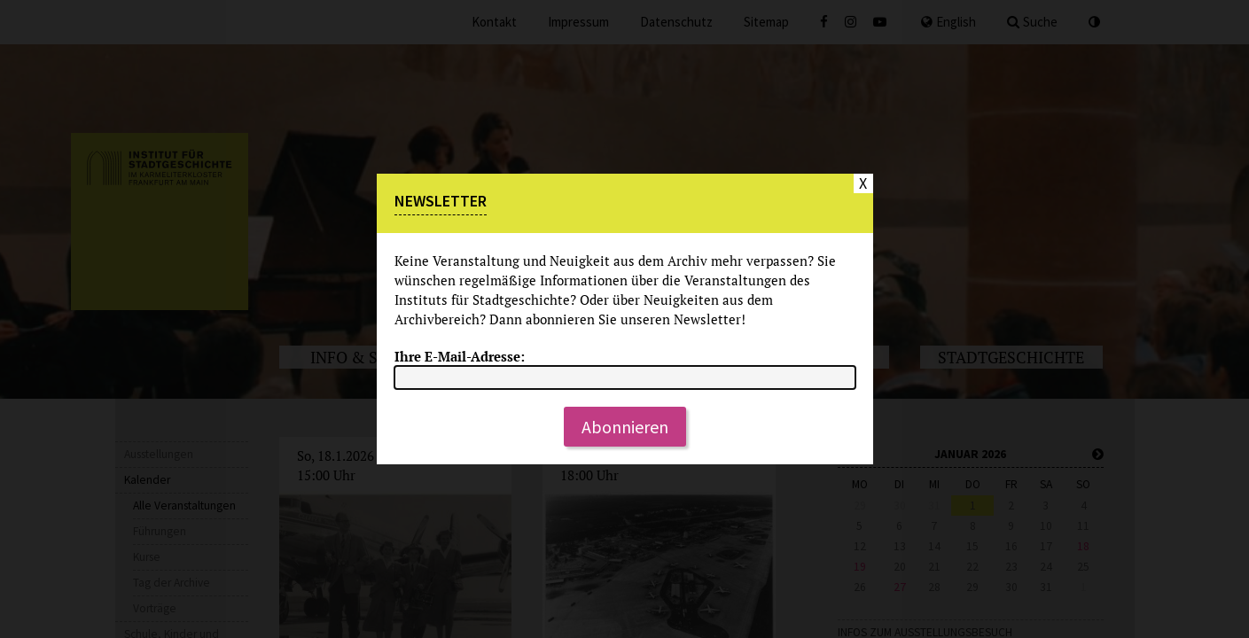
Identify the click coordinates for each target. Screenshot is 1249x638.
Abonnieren (625, 427)
